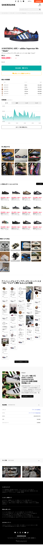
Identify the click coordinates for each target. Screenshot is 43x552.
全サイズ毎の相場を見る (21, 127)
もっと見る (39, 183)
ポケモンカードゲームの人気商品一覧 (30, 513)
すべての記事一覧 (22, 526)
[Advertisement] (21, 136)
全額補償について (5, 502)
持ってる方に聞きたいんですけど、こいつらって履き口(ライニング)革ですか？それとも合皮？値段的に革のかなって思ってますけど (5, 311)
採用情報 (22, 492)
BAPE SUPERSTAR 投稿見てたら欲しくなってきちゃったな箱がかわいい (38, 312)
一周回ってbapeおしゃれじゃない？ (21, 334)
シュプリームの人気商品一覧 (26, 514)
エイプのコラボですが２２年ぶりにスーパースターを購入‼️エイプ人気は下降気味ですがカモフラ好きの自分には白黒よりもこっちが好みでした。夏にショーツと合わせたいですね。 (13, 319)
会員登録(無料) (39, 1)
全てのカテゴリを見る (27, 517)
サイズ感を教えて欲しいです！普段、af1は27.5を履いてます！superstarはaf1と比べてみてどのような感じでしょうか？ (21, 293)
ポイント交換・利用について (27, 500)
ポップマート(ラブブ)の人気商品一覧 (8, 517)
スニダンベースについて (23, 489)
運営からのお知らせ (12, 502)
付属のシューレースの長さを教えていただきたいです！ (13, 293)
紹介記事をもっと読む (27, 396)
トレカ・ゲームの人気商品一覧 (7, 513)
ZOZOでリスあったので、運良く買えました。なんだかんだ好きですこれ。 (13, 340)
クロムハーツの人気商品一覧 (28, 515)
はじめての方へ (4, 500)
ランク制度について (18, 500)
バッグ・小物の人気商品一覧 (18, 513)
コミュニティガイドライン (32, 501)
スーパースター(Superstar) (34, 412)
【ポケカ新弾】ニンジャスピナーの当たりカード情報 (28, 525)
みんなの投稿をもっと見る (21, 361)
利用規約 (17, 502)
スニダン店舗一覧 (31, 489)
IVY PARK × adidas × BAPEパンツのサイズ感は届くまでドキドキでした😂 (29, 305)
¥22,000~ (21, 68)
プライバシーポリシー (12, 492)
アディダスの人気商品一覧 (17, 515)
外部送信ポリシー (5, 492)
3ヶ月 (36, 103)
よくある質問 (25, 501)
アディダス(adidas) (36, 409)
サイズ (3, 62)
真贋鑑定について (11, 500)
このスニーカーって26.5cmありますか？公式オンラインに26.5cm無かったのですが (37, 329)
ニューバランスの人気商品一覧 (7, 515)
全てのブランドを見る (35, 517)
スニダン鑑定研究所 (5, 489)
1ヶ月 (27, 103)
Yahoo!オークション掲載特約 (34, 502)
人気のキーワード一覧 (19, 517)
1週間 (17, 103)
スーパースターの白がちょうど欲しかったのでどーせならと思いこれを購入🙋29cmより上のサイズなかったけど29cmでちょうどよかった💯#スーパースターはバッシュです (5, 349)
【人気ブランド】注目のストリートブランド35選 (10, 525)
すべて (6, 103)
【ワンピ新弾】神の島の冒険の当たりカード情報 (10, 526)
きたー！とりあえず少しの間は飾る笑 (29, 331)
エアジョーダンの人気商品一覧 (15, 514)
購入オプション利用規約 (24, 502)
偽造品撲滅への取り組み (14, 489)
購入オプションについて (6, 501)
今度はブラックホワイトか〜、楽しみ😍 (4, 293)
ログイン (29, 1)
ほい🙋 (36, 295)
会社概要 (18, 492)
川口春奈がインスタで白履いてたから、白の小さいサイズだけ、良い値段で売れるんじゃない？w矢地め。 (4, 328)
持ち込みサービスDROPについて (16, 501)
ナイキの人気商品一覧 (6, 514)
